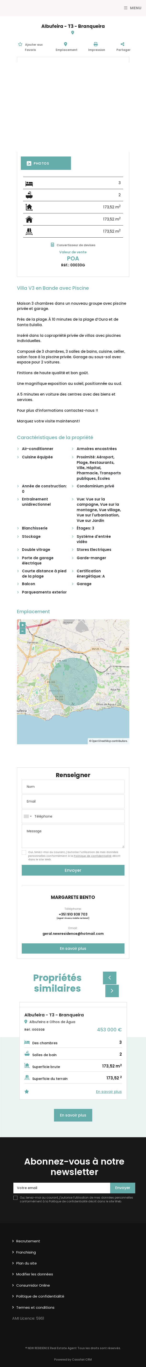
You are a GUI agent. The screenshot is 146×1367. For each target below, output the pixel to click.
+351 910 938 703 (73, 914)
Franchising (26, 1252)
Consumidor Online (33, 1285)
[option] (73, 1051)
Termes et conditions (35, 1307)
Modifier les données (34, 1274)
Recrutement (28, 1241)
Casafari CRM (82, 1359)
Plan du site (26, 1263)
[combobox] (73, 816)
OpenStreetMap (101, 741)
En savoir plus (73, 948)
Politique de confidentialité (93, 856)
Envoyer (73, 870)
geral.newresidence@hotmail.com (73, 933)
